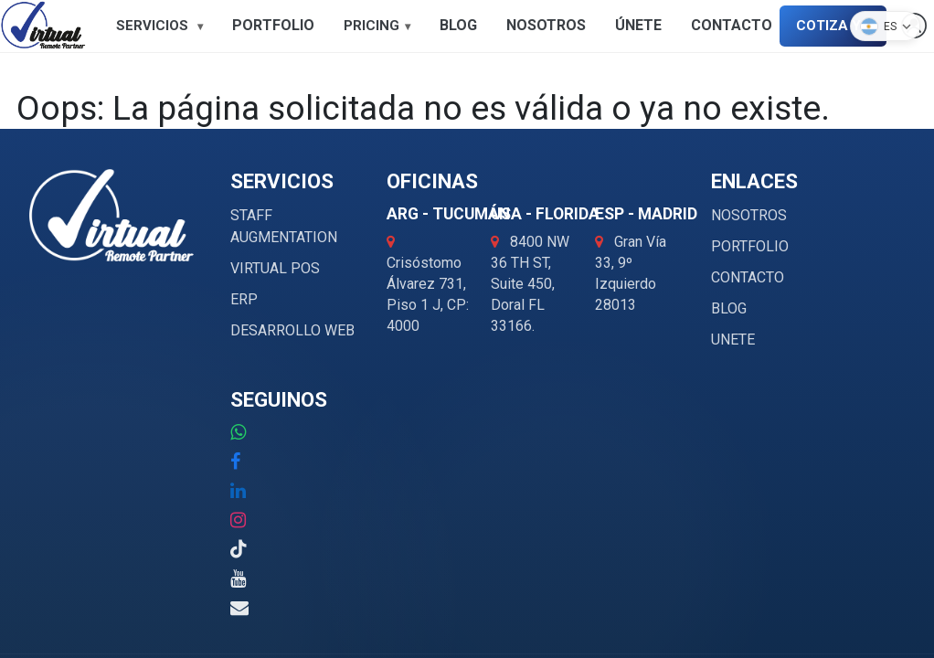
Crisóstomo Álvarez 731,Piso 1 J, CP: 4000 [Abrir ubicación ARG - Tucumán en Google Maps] (428, 284)
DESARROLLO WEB (292, 330)
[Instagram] (238, 520)
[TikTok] (238, 549)
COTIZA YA (833, 25)
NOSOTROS (546, 25)
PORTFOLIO (273, 25)
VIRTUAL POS (275, 268)
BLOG (458, 25)
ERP (244, 299)
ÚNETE (638, 25)
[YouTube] (238, 578)
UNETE (733, 339)
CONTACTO (731, 25)
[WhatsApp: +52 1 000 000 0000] (238, 432)
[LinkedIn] (238, 491)
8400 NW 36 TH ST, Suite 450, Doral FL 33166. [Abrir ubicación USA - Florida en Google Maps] (530, 283)
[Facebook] (235, 461)
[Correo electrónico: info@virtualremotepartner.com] (239, 608)
